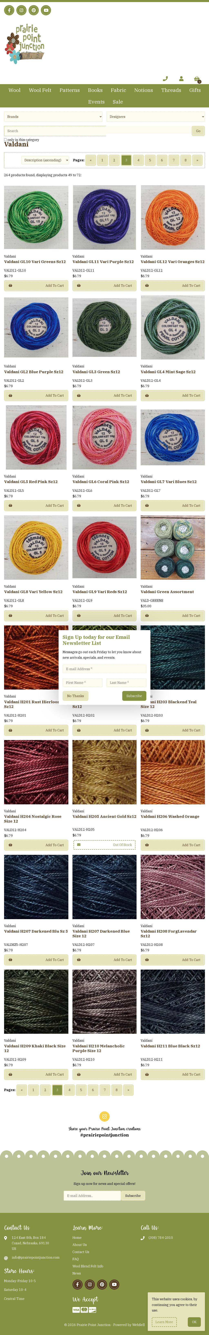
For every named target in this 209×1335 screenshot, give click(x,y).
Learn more (164, 1322)
